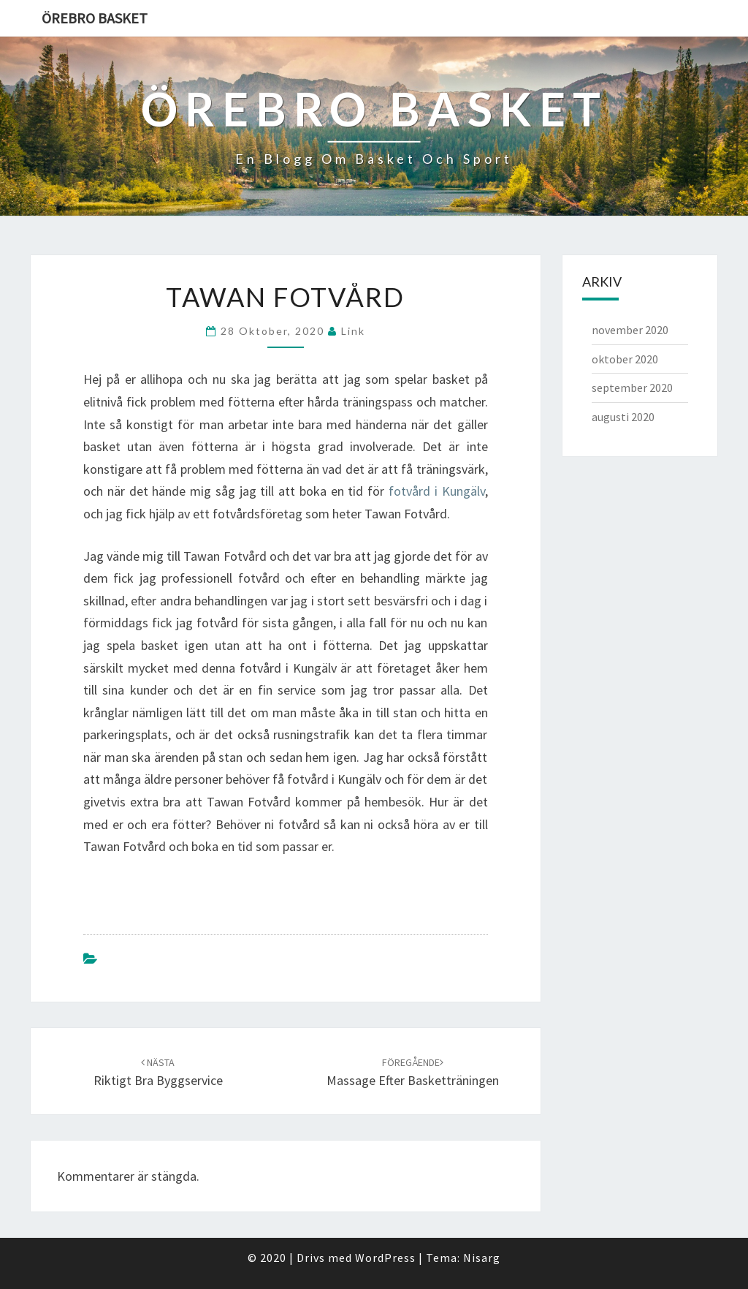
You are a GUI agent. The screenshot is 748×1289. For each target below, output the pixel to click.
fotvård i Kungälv (437, 491)
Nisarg (481, 1257)
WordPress (385, 1257)
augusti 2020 (623, 416)
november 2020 (630, 329)
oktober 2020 (625, 359)
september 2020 (632, 387)
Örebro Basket (95, 18)
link (353, 331)
